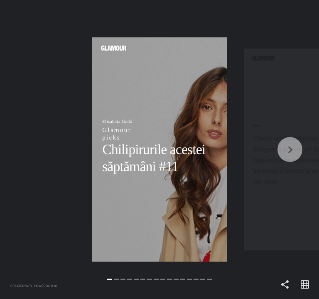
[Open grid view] (305, 285)
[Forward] (239, 149)
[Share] (285, 285)
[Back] (80, 149)
